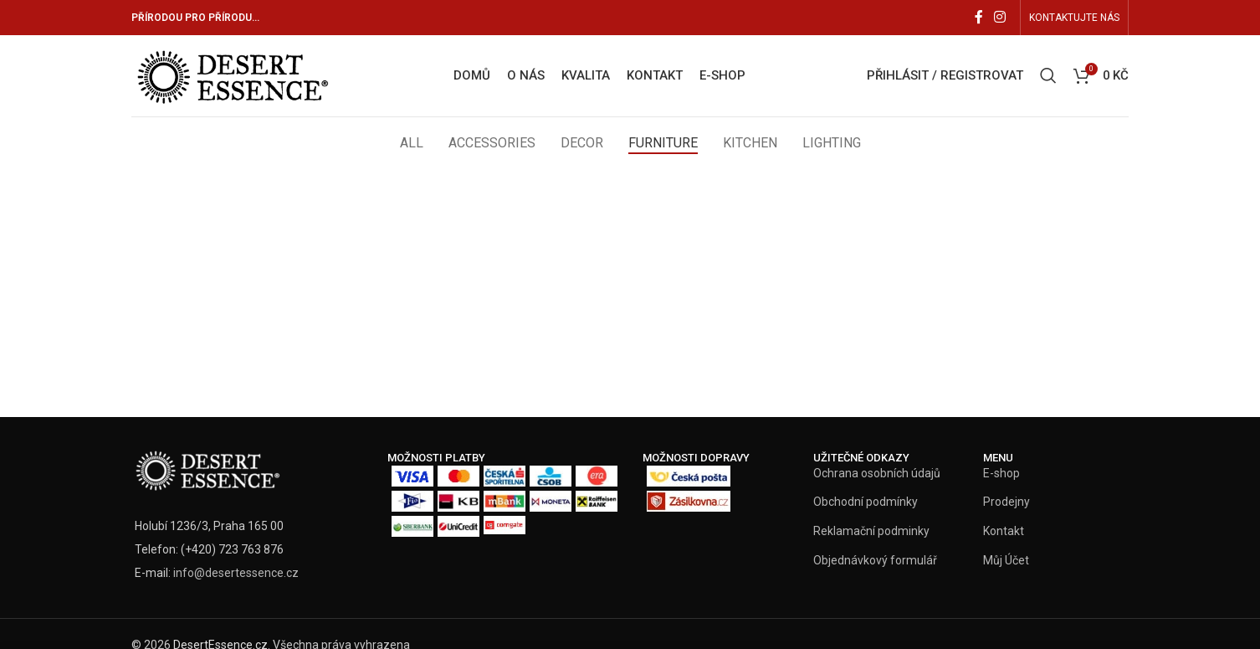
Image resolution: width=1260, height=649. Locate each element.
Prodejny (1006, 503)
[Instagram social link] (1000, 17)
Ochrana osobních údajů (876, 475)
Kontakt (1003, 532)
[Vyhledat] (1048, 77)
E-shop (1001, 475)
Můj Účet (1006, 561)
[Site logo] (233, 75)
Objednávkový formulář (875, 561)
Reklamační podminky (871, 532)
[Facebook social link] (979, 17)
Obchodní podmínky (865, 503)
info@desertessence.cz (236, 574)
